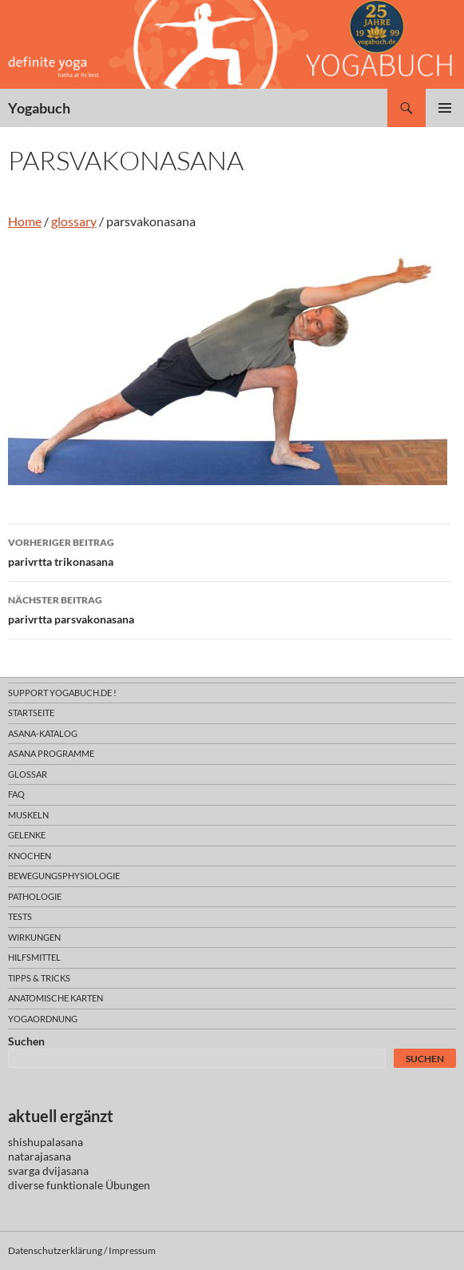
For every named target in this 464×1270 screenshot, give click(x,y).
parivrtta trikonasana (229, 550)
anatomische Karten (55, 998)
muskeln (28, 815)
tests (20, 916)
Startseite (31, 712)
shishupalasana (45, 1142)
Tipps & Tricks (39, 978)
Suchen (26, 1041)
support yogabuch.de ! (62, 692)
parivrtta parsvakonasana (229, 608)
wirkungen (34, 937)
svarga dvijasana (48, 1170)
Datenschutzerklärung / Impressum (82, 1250)
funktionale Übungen (98, 1185)
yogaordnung (42, 1018)
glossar (27, 774)
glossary (74, 221)
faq (16, 794)
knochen (29, 855)
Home (25, 221)
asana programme (51, 753)
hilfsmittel (34, 957)
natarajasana (39, 1156)
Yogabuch (39, 108)
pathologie (34, 896)
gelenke (27, 835)
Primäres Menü (445, 108)
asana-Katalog (42, 733)
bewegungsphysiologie (64, 875)
